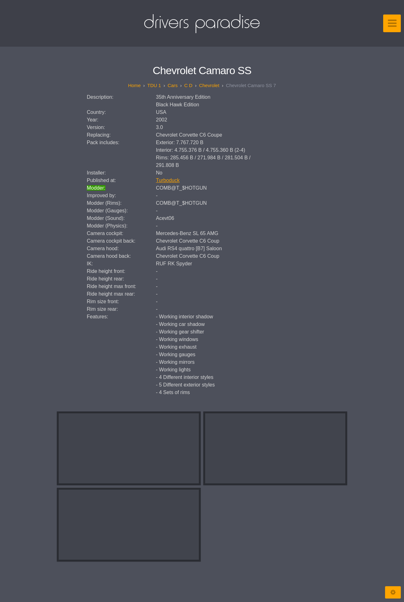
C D (188, 85)
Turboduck (168, 180)
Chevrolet (209, 85)
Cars (173, 85)
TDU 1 (154, 85)
